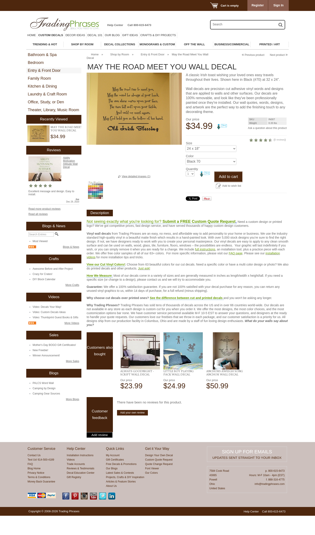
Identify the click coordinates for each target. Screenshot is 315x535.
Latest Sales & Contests (120, 492)
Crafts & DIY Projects (158, 35)
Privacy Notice (36, 492)
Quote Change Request (159, 483)
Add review (99, 454)
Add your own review (132, 431)
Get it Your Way (157, 468)
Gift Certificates (115, 478)
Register (258, 5)
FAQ (30, 483)
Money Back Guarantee (41, 500)
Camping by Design (44, 388)
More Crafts (72, 285)
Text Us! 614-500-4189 (41, 478)
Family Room (39, 78)
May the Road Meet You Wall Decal (66, 128)
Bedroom (36, 62)
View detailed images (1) (136, 176)
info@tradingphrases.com (270, 503)
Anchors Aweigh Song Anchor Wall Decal (224, 392)
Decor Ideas (75, 35)
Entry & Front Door (44, 70)
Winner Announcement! (46, 355)
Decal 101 (95, 35)
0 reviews (260, 160)
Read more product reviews (44, 208)
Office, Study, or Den (46, 102)
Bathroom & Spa (42, 55)
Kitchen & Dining (42, 86)
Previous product (253, 54)
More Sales (72, 361)
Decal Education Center (80, 492)
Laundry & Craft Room (47, 94)
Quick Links (115, 468)
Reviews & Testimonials (80, 487)
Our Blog (112, 35)
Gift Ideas (130, 35)
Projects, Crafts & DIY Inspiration (125, 496)
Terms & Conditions (39, 496)
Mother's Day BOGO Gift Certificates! (54, 345)
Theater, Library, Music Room (53, 110)
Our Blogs (111, 487)
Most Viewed (40, 241)
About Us (111, 505)
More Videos (72, 323)
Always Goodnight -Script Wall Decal (137, 392)
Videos (71, 478)
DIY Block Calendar (44, 279)
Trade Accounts (76, 483)
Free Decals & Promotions (121, 483)
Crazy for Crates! (42, 274)
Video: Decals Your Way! (47, 306)
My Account (112, 474)
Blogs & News (71, 246)
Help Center (115, 25)
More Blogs (72, 399)
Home (31, 35)
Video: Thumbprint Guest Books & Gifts (55, 317)
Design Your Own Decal (159, 474)
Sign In (278, 5)
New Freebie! (40, 350)
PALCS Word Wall (43, 383)
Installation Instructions (80, 474)
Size (189, 164)
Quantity (192, 190)
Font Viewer (152, 487)
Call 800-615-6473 (139, 25)
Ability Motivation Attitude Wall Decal (70, 162)
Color (190, 177)
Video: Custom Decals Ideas (49, 312)
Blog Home (34, 487)
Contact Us (34, 474)
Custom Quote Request (158, 478)
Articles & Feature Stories (121, 500)
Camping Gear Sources (46, 393)
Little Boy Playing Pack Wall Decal (178, 392)
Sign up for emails (247, 471)
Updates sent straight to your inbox (247, 477)
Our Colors (151, 492)
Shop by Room (119, 54)
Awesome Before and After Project (53, 268)
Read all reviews (38, 214)
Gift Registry (74, 496)
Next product (279, 54)
